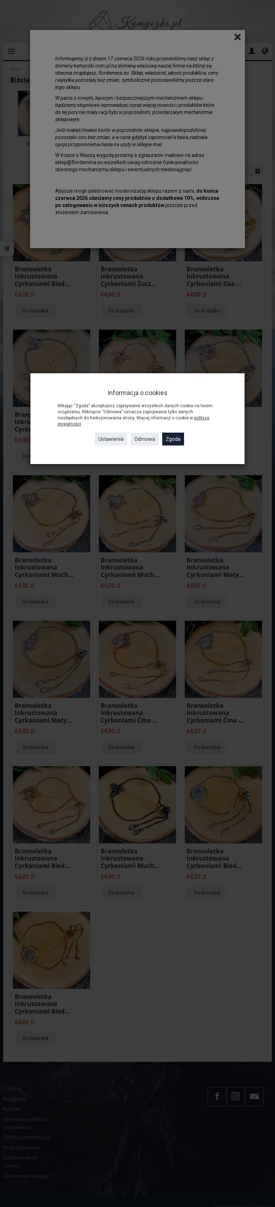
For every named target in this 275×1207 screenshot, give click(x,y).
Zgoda (173, 439)
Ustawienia (111, 439)
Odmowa (144, 439)
